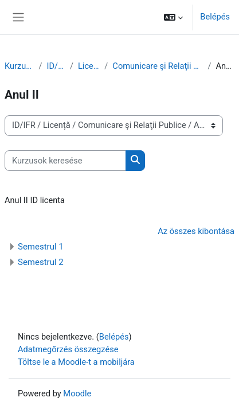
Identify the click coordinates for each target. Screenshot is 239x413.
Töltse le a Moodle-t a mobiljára (76, 362)
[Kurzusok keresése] (65, 160)
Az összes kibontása (196, 231)
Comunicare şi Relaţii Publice (157, 66)
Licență (89, 66)
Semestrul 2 (41, 262)
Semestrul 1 (41, 246)
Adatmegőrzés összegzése (68, 349)
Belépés (215, 16)
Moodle (77, 393)
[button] (173, 17)
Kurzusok (19, 66)
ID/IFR (56, 66)
